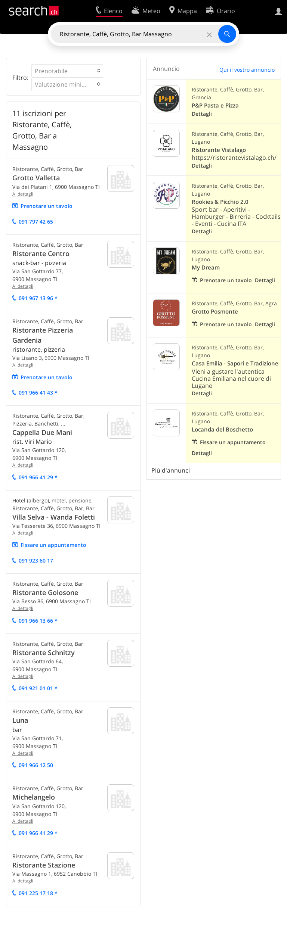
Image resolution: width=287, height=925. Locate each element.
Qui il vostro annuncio (247, 69)
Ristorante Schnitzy (43, 652)
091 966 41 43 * (38, 392)
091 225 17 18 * (38, 893)
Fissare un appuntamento (53, 544)
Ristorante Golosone (45, 592)
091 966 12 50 (36, 765)
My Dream (206, 267)
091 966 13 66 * (38, 620)
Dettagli (202, 113)
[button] (67, 71)
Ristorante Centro (41, 253)
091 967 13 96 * (38, 298)
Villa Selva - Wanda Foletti (53, 517)
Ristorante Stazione (43, 864)
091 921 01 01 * (38, 688)
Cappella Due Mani (42, 432)
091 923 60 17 (36, 560)
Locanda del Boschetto (222, 429)
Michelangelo (33, 796)
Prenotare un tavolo (46, 205)
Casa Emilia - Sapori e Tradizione (235, 363)
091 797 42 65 (36, 221)
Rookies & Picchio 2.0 (220, 202)
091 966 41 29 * (38, 477)
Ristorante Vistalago (219, 150)
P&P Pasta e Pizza (215, 105)
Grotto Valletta (36, 177)
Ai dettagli (22, 194)
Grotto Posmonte (215, 311)
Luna (20, 720)
